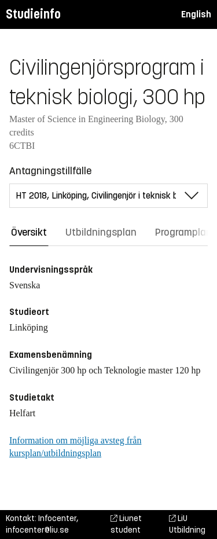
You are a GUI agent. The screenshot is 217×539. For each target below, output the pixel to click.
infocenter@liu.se (37, 530)
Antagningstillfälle (50, 170)
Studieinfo (33, 14)
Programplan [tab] (183, 232)
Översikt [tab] (29, 232)
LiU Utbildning (187, 524)
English (196, 14)
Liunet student (126, 524)
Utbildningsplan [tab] (101, 232)
